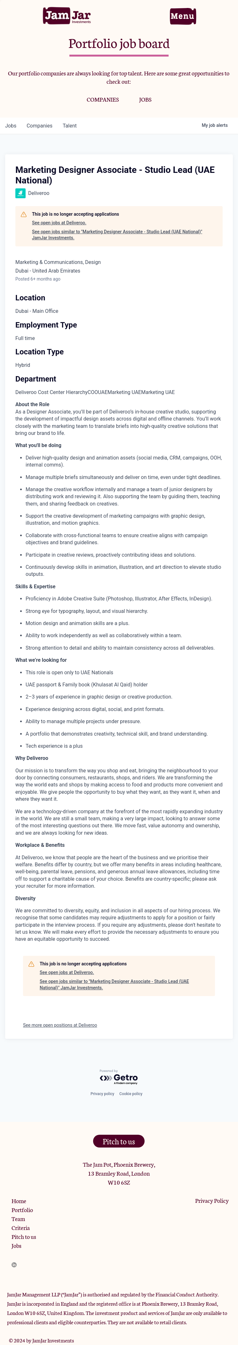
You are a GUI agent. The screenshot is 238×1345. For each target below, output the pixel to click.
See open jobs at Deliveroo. (59, 222)
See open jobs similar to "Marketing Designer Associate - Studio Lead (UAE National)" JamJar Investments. (117, 235)
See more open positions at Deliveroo (60, 1025)
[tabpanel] (119, 672)
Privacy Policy (212, 1200)
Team (18, 1218)
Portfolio (22, 1209)
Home (19, 1200)
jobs (10, 126)
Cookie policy (130, 1094)
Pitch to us (24, 1236)
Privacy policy (102, 1094)
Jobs (16, 1245)
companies (39, 126)
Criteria (21, 1227)
